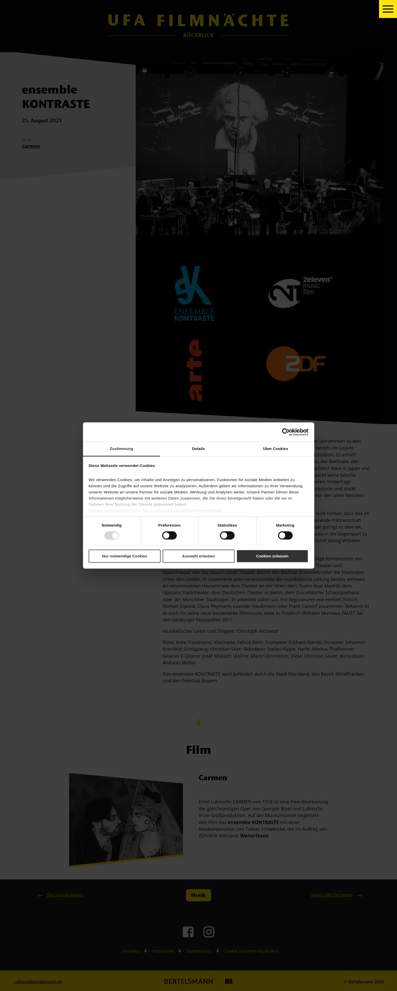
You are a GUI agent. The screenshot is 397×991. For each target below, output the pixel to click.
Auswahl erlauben (198, 556)
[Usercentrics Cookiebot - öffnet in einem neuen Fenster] (285, 432)
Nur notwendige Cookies (124, 556)
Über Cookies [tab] (275, 448)
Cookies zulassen (272, 556)
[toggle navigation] (388, 9)
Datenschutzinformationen (196, 510)
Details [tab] (198, 448)
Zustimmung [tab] (121, 448)
